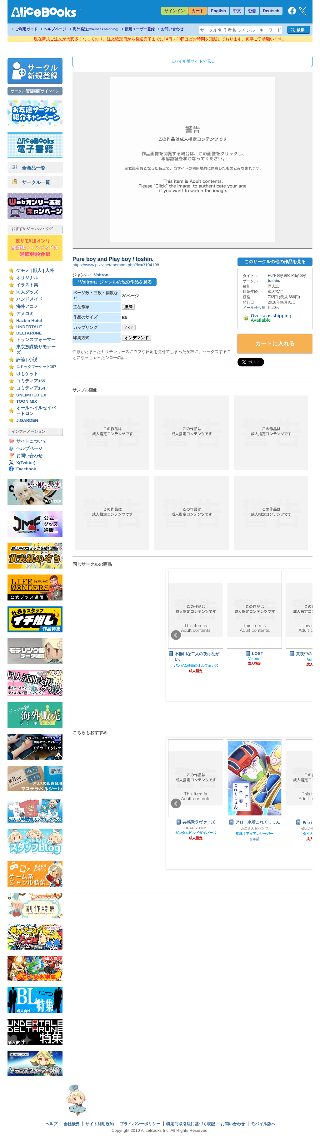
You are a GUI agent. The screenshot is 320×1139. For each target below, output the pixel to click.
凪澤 (128, 306)
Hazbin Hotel (29, 320)
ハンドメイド (29, 299)
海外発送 (95, 29)
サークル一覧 (31, 182)
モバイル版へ (263, 1123)
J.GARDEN (27, 420)
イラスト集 (27, 285)
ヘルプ (51, 1123)
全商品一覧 (28, 168)
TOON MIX (26, 401)
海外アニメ (27, 306)
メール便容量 (254, 307)
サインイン (174, 10)
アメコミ (25, 313)
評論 (20, 359)
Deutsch (271, 10)
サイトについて (31, 441)
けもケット (27, 373)
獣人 (37, 270)
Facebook (26, 469)
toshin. (274, 280)
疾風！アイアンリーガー (254, 833)
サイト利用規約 (99, 1123)
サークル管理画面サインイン (35, 91)
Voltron (101, 275)
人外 (49, 270)
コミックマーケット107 (36, 367)
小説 (32, 359)
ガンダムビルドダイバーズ (195, 833)
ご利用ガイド (26, 29)
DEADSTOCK (195, 828)
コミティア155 (30, 381)
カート (198, 10)
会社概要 (71, 1123)
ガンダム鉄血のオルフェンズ (195, 665)
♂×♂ (128, 327)
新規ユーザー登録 (140, 29)
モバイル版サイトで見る (192, 61)
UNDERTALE (29, 326)
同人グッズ (27, 292)
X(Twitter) (26, 462)
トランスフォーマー (36, 339)
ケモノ (22, 270)
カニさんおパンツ (254, 828)
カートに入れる (275, 343)
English (218, 10)
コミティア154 (30, 388)
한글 (252, 10)
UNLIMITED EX (31, 395)
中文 (237, 10)
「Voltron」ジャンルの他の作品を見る (114, 281)
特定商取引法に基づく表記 (190, 1123)
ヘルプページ (55, 29)
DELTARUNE (29, 333)
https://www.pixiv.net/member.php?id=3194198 (115, 265)
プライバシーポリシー (140, 1123)
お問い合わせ (172, 29)
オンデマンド (136, 337)
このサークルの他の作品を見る (275, 261)
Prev (176, 635)
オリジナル (27, 277)
